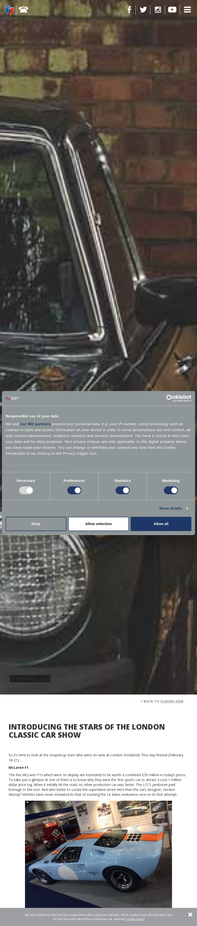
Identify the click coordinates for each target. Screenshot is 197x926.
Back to (164, 701)
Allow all (161, 524)
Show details (170, 508)
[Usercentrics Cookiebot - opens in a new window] (169, 398)
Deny (35, 524)
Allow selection (98, 524)
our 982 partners (35, 424)
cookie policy (135, 919)
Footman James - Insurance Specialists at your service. (10, 10)
